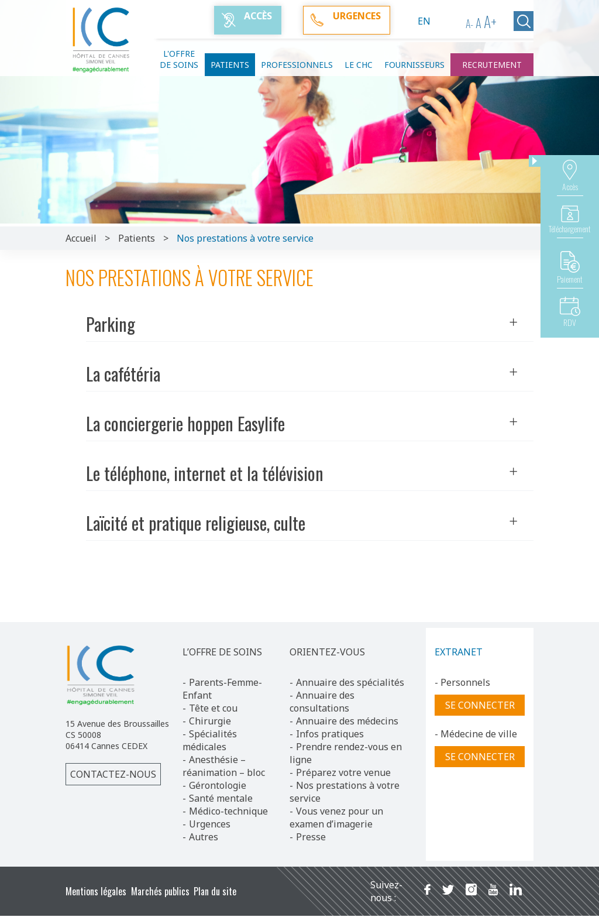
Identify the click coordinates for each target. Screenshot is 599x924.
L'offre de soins (179, 59)
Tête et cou (213, 708)
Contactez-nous (113, 774)
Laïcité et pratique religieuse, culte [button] (302, 523)
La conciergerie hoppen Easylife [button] (302, 423)
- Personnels (462, 682)
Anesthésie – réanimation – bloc (224, 766)
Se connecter (480, 705)
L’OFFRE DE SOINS (222, 651)
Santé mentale (221, 798)
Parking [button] (302, 324)
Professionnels (297, 64)
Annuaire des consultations (322, 702)
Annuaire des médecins (347, 721)
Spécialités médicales (210, 740)
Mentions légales (96, 891)
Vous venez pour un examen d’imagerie (336, 817)
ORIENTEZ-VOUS (327, 651)
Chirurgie (210, 721)
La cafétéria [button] (302, 373)
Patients (230, 64)
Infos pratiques (330, 733)
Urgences (209, 823)
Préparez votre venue (343, 772)
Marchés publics (160, 891)
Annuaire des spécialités (350, 682)
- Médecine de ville (476, 733)
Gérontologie (217, 785)
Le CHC (359, 64)
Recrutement (492, 64)
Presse (311, 836)
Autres (203, 836)
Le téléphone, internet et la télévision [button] (302, 473)
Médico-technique (228, 811)
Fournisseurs (414, 64)
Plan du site (215, 891)
